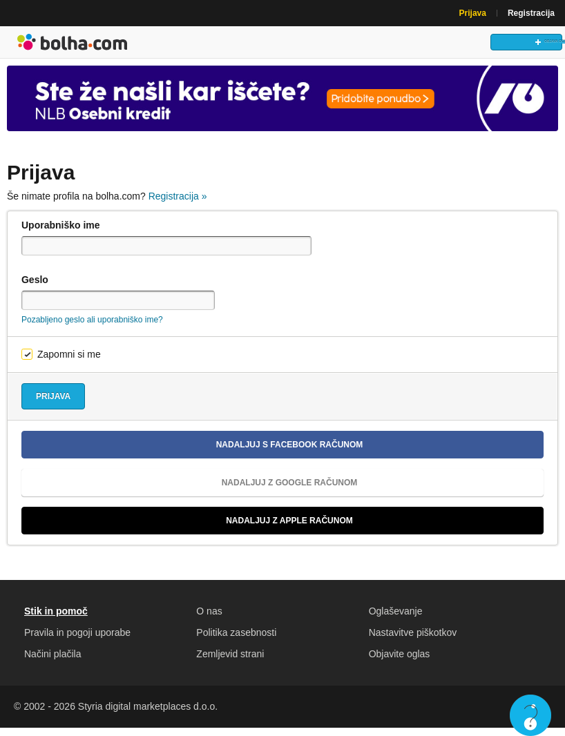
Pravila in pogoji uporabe (77, 640)
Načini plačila (52, 662)
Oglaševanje (396, 619)
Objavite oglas (399, 662)
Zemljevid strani (230, 662)
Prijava (472, 13)
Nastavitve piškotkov (413, 640)
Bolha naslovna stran (72, 46)
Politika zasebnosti (236, 640)
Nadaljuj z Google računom (194, 491)
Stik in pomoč (56, 619)
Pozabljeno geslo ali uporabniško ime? (92, 328)
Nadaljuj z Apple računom (192, 529)
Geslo (34, 287)
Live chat (530, 715)
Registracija (531, 13)
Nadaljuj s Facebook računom (197, 453)
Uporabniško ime (60, 233)
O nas (209, 619)
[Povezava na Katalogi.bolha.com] (282, 106)
